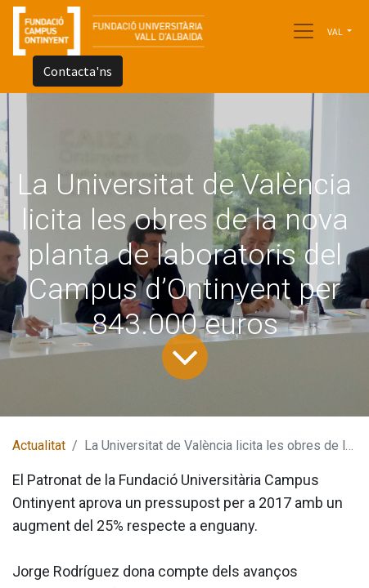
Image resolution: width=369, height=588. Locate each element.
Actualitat (38, 445)
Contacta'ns (77, 71)
